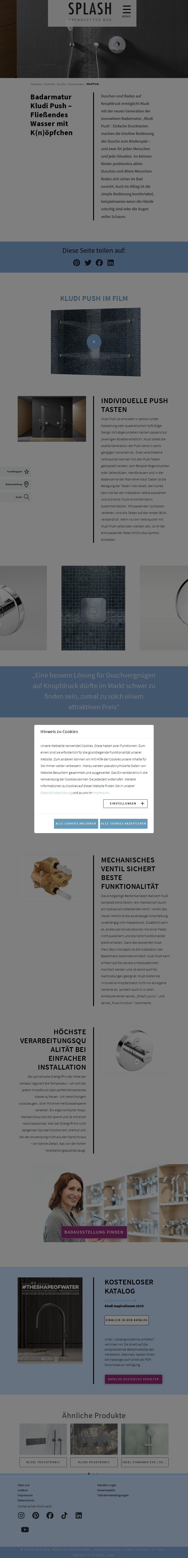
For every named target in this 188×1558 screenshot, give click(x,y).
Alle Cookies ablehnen (76, 823)
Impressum (101, 792)
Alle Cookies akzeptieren (123, 823)
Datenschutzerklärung (56, 792)
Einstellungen (123, 803)
